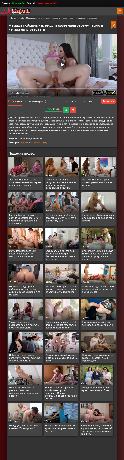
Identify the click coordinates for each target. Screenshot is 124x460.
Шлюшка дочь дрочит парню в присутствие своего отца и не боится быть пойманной (61, 289)
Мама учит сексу (38, 142)
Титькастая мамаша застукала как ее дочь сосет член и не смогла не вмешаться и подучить (61, 183)
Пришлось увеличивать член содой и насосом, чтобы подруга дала (97, 358)
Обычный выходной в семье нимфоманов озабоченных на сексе (62, 358)
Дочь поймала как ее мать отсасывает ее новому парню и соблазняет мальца (25, 182)
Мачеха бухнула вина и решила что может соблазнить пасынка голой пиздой (23, 391)
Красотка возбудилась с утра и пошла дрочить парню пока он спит (98, 218)
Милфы (24, 142)
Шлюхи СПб (18, 3)
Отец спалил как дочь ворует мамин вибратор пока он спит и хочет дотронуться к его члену (98, 255)
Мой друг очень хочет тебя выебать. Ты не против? (23, 427)
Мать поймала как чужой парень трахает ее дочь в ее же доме (97, 182)
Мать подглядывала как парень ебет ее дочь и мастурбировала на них (22, 254)
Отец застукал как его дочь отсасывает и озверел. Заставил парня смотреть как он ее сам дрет (62, 255)
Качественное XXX (47, 3)
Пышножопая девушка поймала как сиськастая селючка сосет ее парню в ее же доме (24, 290)
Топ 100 (31, 3)
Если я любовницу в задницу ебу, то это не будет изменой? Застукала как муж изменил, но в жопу (96, 429)
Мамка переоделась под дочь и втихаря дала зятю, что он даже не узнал (98, 289)
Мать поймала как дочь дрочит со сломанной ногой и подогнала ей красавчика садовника (25, 219)
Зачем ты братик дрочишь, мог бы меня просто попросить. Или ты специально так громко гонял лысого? (61, 393)
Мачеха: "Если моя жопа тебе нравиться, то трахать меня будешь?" (60, 428)
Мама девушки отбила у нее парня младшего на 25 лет (96, 389)
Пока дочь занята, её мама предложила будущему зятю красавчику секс (61, 218)
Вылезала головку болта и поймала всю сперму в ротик (97, 323)
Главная (5, 3)
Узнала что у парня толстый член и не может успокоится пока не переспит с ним (61, 325)
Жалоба (108, 101)
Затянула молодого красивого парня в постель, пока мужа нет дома (24, 325)
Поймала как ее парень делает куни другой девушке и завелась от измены (25, 358)
